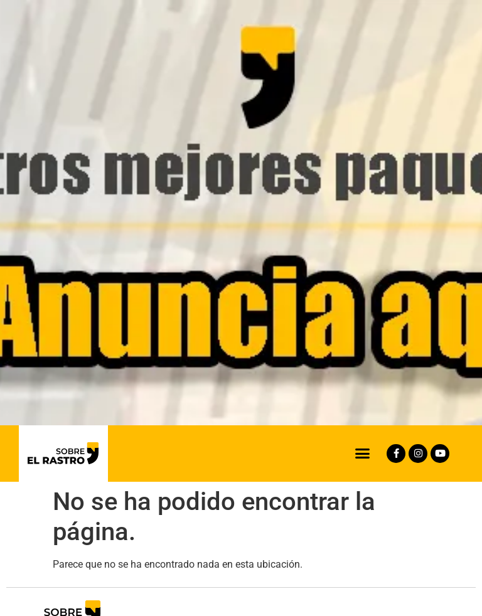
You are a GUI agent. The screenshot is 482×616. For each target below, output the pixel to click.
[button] (363, 453)
